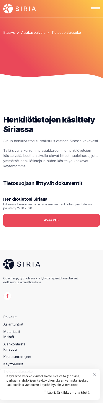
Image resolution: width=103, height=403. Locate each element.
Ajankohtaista (14, 344)
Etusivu (9, 32)
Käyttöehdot (13, 364)
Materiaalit (11, 331)
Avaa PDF (51, 220)
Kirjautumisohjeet (17, 357)
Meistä (8, 337)
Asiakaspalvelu (33, 32)
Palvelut (9, 317)
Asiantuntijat (13, 324)
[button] (95, 8)
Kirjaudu (10, 349)
